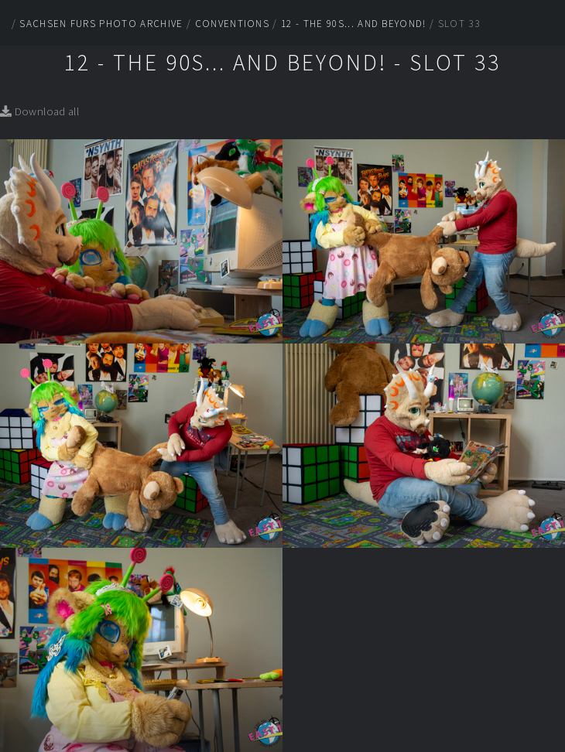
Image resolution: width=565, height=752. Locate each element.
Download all (39, 111)
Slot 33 (459, 23)
